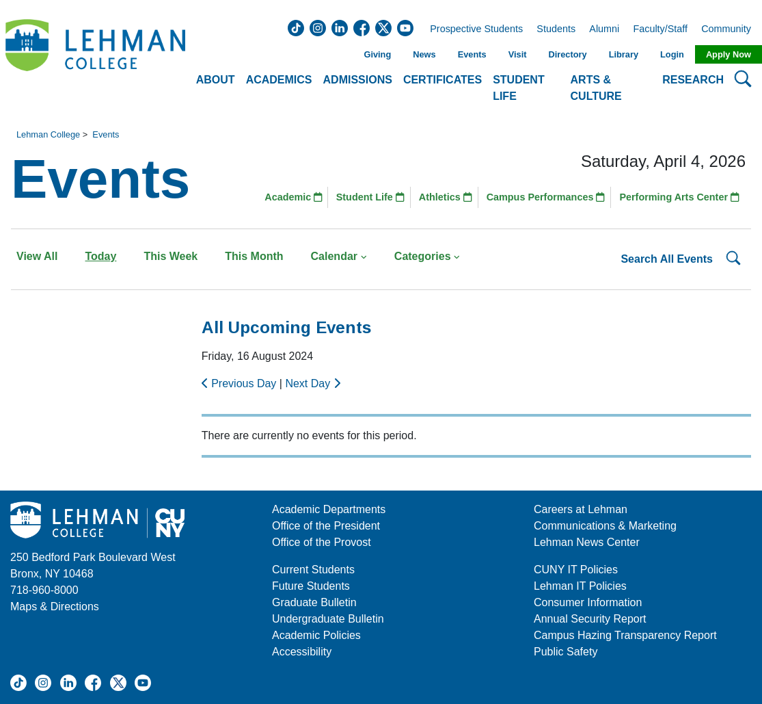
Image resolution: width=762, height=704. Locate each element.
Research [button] (693, 80)
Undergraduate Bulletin (328, 619)
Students (556, 29)
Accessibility (301, 651)
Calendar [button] (339, 256)
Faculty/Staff (660, 29)
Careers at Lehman (580, 509)
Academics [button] (279, 80)
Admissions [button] (357, 80)
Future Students (311, 586)
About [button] (215, 80)
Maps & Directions (54, 606)
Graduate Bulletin (314, 602)
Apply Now (728, 54)
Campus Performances (546, 197)
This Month (254, 256)
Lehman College (48, 134)
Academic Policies (316, 635)
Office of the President (326, 526)
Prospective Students (472, 29)
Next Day (312, 383)
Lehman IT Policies (580, 586)
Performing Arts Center (679, 197)
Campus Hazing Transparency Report (625, 635)
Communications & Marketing (605, 526)
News (424, 54)
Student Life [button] (519, 88)
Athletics (445, 197)
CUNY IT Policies (576, 569)
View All (36, 256)
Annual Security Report (590, 619)
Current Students (313, 569)
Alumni (604, 29)
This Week (171, 256)
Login (672, 54)
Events (472, 54)
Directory (567, 54)
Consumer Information (588, 602)
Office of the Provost (321, 542)
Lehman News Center (587, 542)
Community (730, 29)
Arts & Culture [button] (596, 88)
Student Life (370, 197)
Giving (377, 54)
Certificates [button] (442, 80)
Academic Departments (328, 509)
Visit (517, 54)
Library (623, 54)
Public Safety (565, 651)
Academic (293, 197)
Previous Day (241, 383)
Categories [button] (427, 256)
